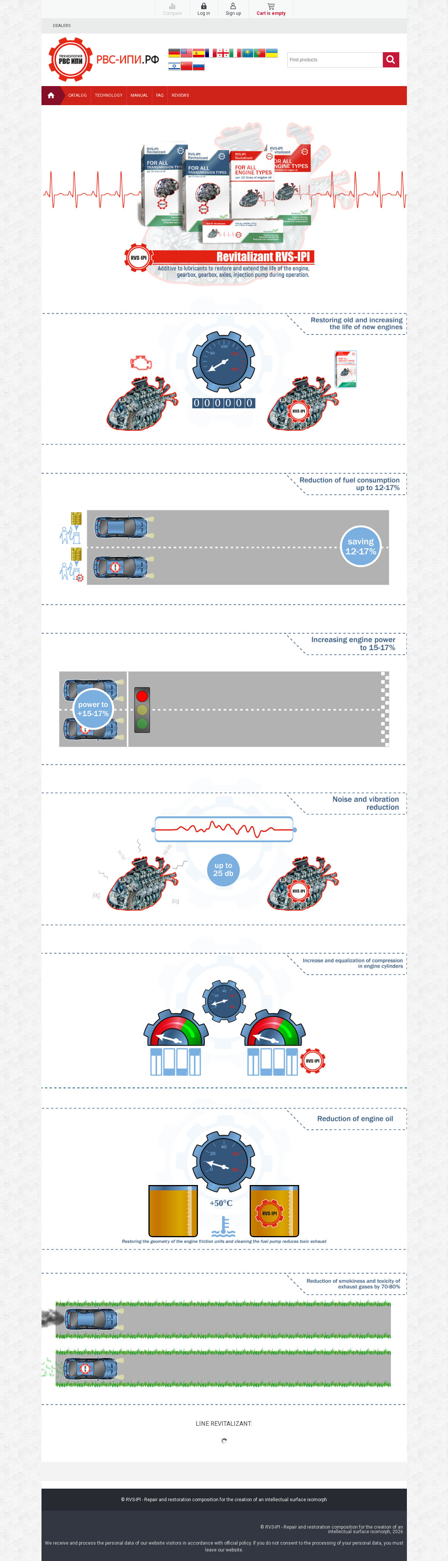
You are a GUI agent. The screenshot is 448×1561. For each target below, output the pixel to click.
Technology (109, 95)
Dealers (62, 25)
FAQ (160, 95)
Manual (139, 95)
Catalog (77, 95)
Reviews (180, 95)
